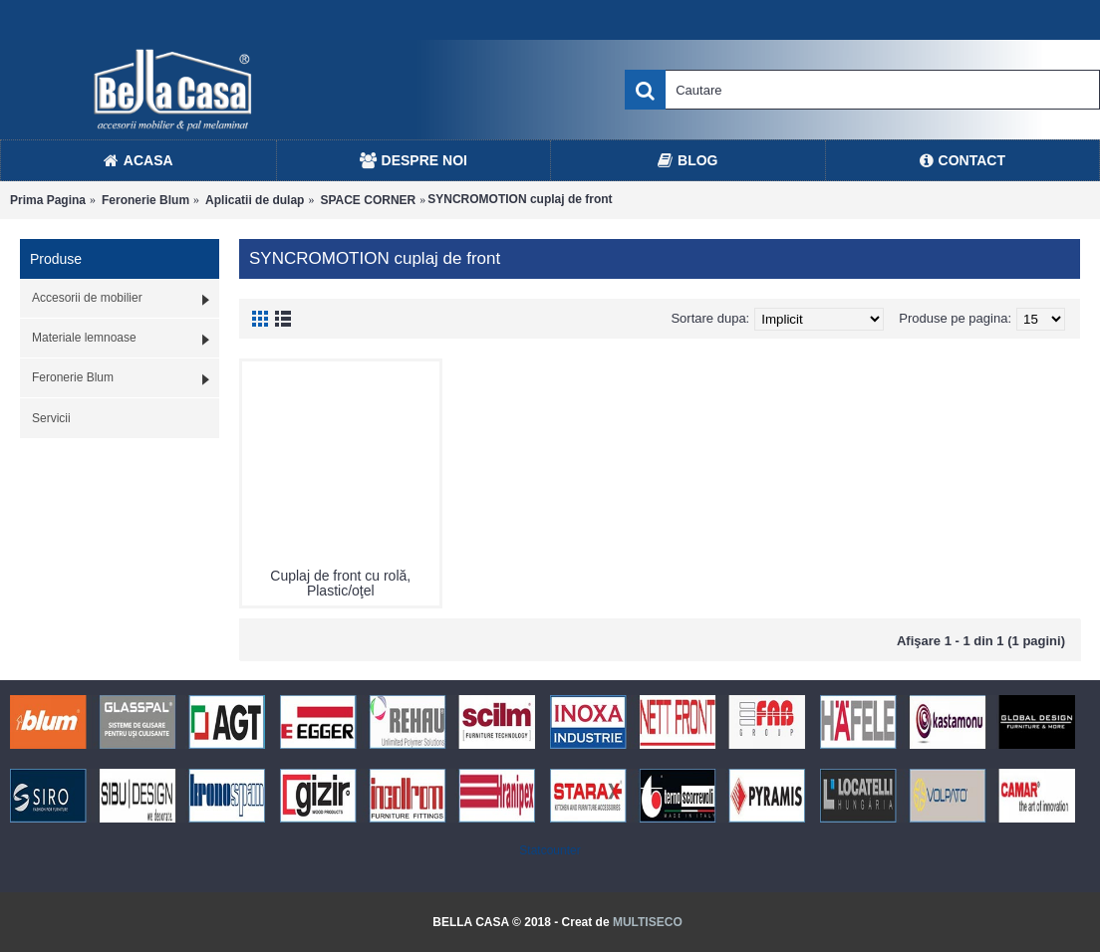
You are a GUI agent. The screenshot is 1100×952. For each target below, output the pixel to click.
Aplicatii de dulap (254, 200)
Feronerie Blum (145, 200)
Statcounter (549, 850)
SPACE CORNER (367, 200)
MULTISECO (648, 922)
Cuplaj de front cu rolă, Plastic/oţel (340, 583)
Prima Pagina (48, 200)
